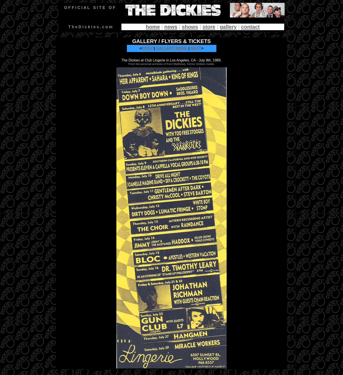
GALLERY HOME (171, 48)
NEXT (196, 48)
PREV (147, 48)
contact (250, 27)
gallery (228, 27)
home (153, 27)
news (170, 27)
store (209, 27)
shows (190, 27)
